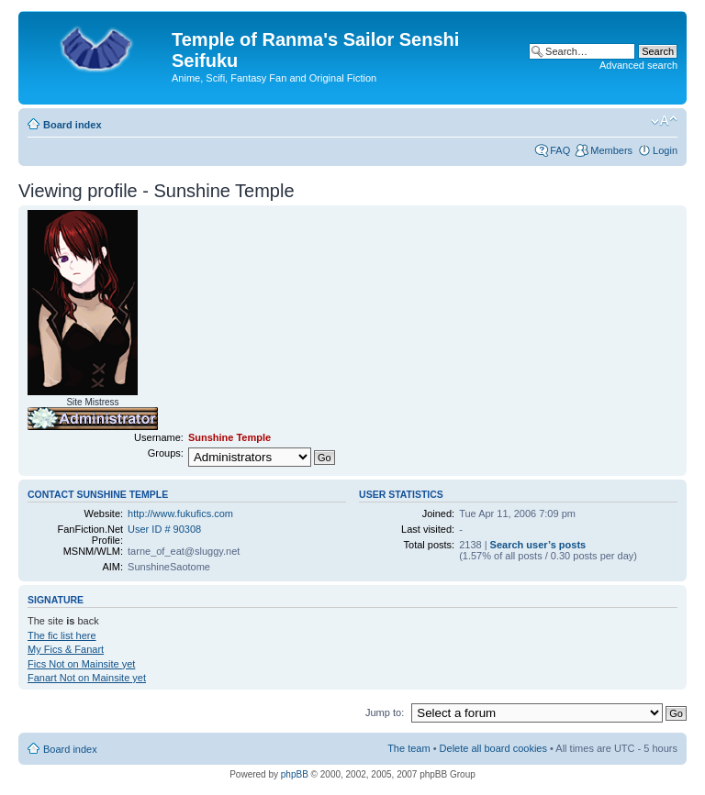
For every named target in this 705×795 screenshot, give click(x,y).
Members (611, 150)
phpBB (294, 774)
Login (665, 150)
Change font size (664, 121)
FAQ (560, 150)
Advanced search (638, 65)
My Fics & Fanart (66, 649)
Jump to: (384, 712)
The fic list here (62, 635)
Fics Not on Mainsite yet (81, 663)
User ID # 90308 (164, 529)
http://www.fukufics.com (180, 513)
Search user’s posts (538, 544)
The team (408, 748)
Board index (72, 124)
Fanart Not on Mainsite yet (87, 677)
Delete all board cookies (493, 748)
